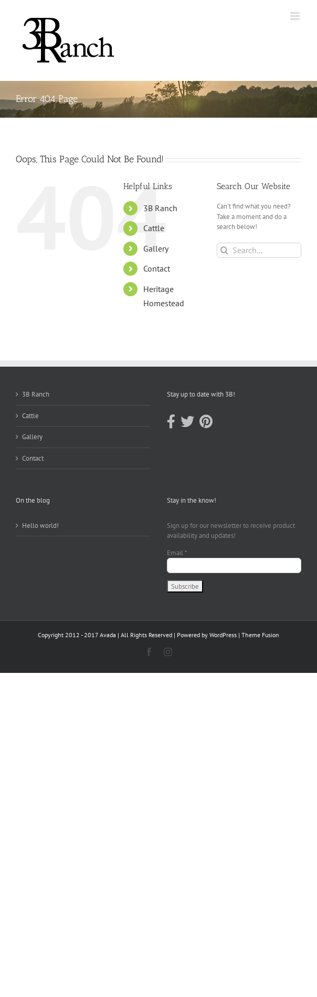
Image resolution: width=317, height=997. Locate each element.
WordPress (223, 635)
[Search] (224, 250)
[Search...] (259, 250)
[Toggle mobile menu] (295, 16)
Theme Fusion (260, 635)
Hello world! (40, 525)
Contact (156, 268)
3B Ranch (160, 208)
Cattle (153, 228)
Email (177, 552)
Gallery (155, 248)
